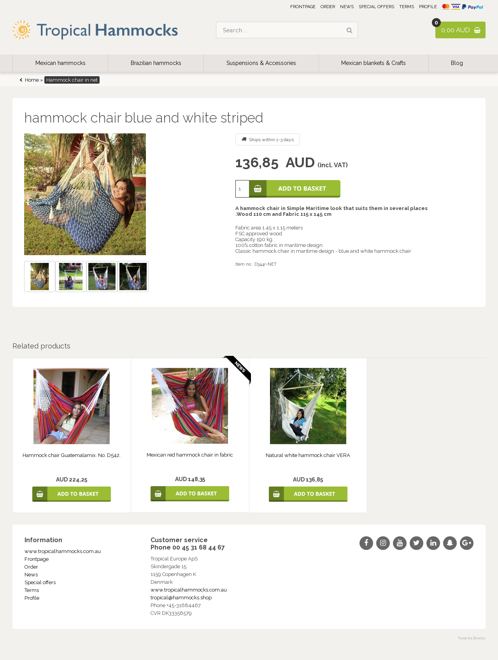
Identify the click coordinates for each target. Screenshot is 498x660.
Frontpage (303, 6)
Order (328, 6)
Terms (406, 6)
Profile (428, 6)
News (347, 6)
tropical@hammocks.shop (181, 597)
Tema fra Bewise (472, 638)
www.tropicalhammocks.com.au (63, 551)
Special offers (376, 6)
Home (32, 80)
